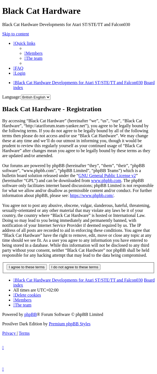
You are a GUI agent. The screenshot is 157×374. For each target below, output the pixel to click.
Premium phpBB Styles (70, 323)
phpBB (30, 314)
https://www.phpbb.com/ (91, 195)
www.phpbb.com (106, 180)
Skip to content (15, 34)
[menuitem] (33, 53)
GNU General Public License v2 (107, 175)
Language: (11, 97)
